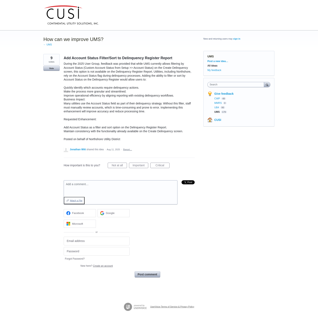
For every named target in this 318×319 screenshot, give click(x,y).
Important (140, 166)
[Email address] (97, 241)
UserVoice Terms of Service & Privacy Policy (172, 306)
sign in (236, 39)
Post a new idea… (217, 61)
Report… (127, 149)
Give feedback (224, 93)
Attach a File (76, 200)
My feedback (214, 70)
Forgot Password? (75, 258)
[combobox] (236, 84)
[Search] (267, 84)
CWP (217, 98)
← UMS (47, 44)
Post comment (147, 274)
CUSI (217, 119)
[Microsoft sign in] (80, 224)
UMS (210, 56)
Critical (163, 166)
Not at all (119, 166)
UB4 (217, 107)
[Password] (97, 251)
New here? (97, 265)
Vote (51, 68)
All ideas (212, 65)
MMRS (218, 103)
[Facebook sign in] (80, 213)
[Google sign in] (114, 213)
